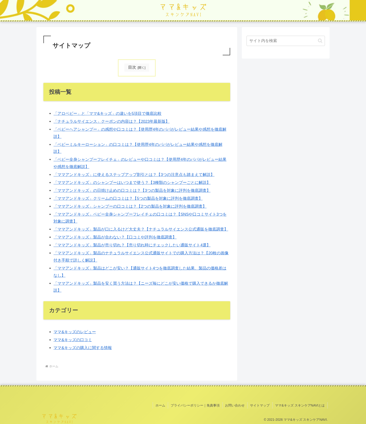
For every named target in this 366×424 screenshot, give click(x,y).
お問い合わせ (236, 405)
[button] (320, 40)
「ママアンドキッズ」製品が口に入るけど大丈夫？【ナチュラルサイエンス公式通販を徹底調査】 (140, 229)
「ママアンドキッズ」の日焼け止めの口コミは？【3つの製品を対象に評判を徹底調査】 (131, 190)
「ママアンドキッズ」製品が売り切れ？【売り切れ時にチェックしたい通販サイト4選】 (131, 245)
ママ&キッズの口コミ (72, 340)
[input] (285, 41)
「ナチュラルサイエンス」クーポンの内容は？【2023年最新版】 (111, 121)
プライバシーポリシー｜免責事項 (197, 405)
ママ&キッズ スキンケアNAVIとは (300, 405)
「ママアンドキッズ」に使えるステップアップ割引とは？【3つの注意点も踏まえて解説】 (133, 174)
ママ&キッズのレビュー (74, 332)
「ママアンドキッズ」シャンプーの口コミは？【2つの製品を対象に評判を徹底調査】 (129, 206)
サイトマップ (261, 405)
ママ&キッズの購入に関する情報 (82, 348)
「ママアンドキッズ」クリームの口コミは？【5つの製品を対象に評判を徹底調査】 (127, 198)
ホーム (163, 405)
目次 (132, 67)
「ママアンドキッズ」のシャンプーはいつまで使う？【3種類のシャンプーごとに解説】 (131, 182)
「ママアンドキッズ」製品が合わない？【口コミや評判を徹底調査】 (114, 237)
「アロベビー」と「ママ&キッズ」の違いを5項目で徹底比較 (107, 113)
